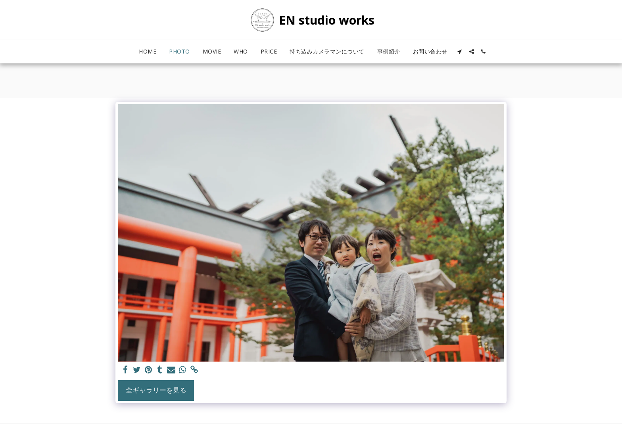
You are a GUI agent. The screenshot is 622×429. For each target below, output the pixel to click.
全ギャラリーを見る (156, 390)
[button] (459, 51)
